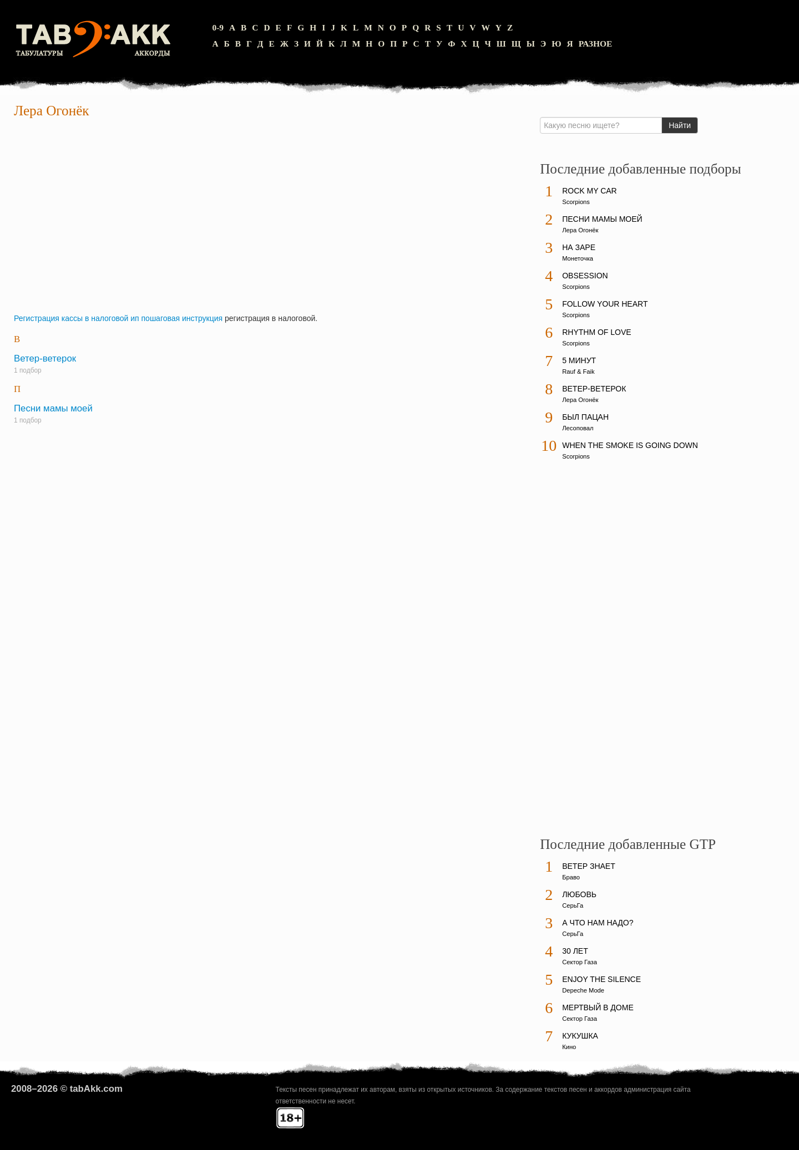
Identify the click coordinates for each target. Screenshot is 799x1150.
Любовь (579, 894)
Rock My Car (589, 190)
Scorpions (576, 202)
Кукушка (580, 1035)
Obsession (585, 275)
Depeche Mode (583, 990)
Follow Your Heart (605, 303)
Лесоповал (577, 428)
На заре (578, 247)
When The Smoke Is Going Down (630, 445)
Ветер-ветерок (45, 358)
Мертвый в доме (598, 1007)
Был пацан (585, 417)
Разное (596, 43)
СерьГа (572, 905)
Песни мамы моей (53, 408)
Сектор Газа (579, 962)
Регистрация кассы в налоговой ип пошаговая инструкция (118, 318)
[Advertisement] (267, 218)
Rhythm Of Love (596, 332)
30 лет (575, 951)
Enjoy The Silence (601, 979)
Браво (571, 877)
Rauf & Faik (578, 371)
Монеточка (577, 258)
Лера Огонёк (580, 230)
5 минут (579, 360)
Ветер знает (588, 866)
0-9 (218, 27)
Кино (569, 1047)
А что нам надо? (597, 922)
